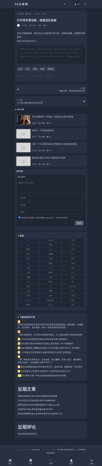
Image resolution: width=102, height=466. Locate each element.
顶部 (92, 462)
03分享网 (21, 4)
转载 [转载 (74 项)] (73, 296)
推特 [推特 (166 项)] (28, 263)
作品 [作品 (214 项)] (50, 245)
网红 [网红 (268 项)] (73, 282)
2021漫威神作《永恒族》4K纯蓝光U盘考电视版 (52, 116)
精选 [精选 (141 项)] (28, 282)
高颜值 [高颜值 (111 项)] (50, 305)
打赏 (21, 76)
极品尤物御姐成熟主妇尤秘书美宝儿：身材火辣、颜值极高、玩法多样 (51, 366)
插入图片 (22, 176)
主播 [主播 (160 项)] (28, 245)
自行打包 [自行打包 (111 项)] (73, 286)
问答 (51, 462)
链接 (50, 76)
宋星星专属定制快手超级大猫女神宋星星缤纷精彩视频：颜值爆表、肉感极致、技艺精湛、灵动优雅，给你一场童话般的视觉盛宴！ (50, 326)
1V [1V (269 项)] (28, 240)
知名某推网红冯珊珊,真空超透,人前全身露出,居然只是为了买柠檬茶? (51, 348)
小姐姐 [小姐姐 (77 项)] (50, 254)
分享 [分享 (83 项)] (73, 245)
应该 (20, 69)
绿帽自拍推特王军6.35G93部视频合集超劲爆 (37, 396)
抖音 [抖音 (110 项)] (73, 259)
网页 (42, 69)
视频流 (50, 69)
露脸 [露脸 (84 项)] (73, 300)
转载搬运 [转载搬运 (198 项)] (28, 300)
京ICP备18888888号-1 (65, 449)
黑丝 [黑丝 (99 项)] (73, 305)
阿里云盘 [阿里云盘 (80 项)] (50, 300)
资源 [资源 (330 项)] (28, 296)
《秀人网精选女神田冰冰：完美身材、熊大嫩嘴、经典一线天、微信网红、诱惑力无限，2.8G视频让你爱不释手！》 (50, 360)
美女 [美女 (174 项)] (28, 286)
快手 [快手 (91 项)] (28, 259)
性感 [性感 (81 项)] (50, 259)
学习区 (37, 14)
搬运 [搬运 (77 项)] (50, 263)
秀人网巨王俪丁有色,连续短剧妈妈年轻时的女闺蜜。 (45, 375)
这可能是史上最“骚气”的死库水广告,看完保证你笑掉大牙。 (46, 371)
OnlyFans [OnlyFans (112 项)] (50, 240)
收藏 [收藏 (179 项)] (73, 263)
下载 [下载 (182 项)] (73, 240)
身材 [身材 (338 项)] (50, 296)
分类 (30, 462)
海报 (40, 76)
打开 (27, 69)
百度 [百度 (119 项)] (28, 272)
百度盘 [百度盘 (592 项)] (72, 272)
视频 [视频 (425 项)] (73, 291)
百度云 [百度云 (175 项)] (50, 272)
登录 (77, 4)
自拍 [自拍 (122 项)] (50, 286)
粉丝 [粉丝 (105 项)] (73, 277)
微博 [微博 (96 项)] (73, 254)
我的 (71, 462)
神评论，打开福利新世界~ (43, 130)
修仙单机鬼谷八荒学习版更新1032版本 (49, 157)
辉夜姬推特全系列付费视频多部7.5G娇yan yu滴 (38, 405)
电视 (35, 69)
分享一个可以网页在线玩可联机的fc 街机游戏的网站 (54, 144)
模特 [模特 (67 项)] (73, 268)
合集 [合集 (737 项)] (50, 249)
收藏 (31, 76)
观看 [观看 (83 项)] (50, 291)
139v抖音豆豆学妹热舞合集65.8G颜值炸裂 (36, 400)
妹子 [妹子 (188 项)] (28, 254)
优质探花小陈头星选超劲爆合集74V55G (35, 409)
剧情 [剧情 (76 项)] (28, 249)
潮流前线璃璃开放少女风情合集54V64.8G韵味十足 (40, 413)
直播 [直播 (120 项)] (28, 277)
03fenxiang (35, 449)
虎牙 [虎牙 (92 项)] (28, 291)
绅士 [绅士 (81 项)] (50, 282)
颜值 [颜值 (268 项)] (28, 305)
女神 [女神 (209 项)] (73, 249)
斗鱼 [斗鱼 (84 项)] (28, 268)
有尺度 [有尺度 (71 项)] (50, 268)
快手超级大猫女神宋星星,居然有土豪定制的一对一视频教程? (47, 343)
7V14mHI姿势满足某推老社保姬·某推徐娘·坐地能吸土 (44, 339)
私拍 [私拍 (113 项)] (50, 277)
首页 (29, 14)
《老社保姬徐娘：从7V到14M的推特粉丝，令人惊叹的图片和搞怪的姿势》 (51, 334)
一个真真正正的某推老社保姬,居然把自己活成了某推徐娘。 (47, 352)
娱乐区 (34, 123)
